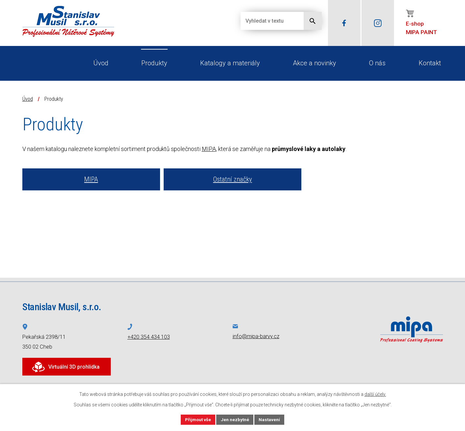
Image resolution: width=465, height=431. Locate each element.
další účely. (375, 393)
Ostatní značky (232, 179)
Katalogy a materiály (230, 63)
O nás (377, 63)
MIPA (209, 148)
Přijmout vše (197, 419)
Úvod (100, 63)
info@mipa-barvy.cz (256, 336)
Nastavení (271, 419)
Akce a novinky (314, 63)
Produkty (154, 63)
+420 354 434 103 (149, 337)
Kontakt (430, 63)
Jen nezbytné (235, 419)
